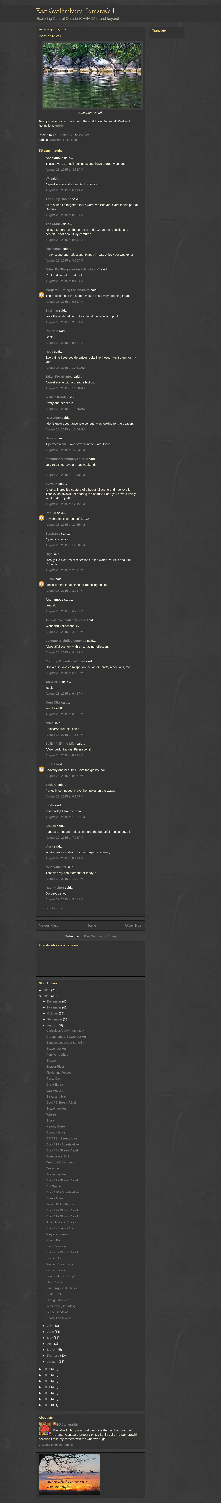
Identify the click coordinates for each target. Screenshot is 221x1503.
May (50, 1337)
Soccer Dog (54, 1258)
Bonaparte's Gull (57, 1156)
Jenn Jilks (53, 702)
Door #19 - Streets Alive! (63, 1144)
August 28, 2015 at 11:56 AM (65, 429)
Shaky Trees (54, 1198)
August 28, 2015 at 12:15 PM (65, 504)
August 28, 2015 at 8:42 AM (64, 281)
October (53, 1013)
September (55, 1019)
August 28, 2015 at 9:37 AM (64, 322)
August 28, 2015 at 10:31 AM (65, 367)
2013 (47, 1375)
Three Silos (54, 1282)
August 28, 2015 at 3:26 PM (64, 590)
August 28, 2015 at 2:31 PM (64, 570)
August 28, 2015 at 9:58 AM (64, 342)
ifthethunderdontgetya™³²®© (67, 459)
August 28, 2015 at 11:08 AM (65, 388)
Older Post (133, 925)
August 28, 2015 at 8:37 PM (64, 776)
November (54, 1007)
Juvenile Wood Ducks (61, 1222)
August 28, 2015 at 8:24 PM (64, 755)
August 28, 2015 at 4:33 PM (64, 631)
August (52, 1025)
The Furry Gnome (58, 199)
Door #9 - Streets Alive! (62, 1180)
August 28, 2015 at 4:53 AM (64, 169)
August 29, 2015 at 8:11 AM (64, 858)
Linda (50, 805)
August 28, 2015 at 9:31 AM (64, 301)
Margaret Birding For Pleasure (68, 290)
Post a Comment (54, 908)
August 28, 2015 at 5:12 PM (64, 673)
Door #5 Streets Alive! (61, 1102)
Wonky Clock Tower (59, 1264)
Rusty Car (53, 1078)
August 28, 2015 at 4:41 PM (64, 652)
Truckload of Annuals (60, 1162)
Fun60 (50, 579)
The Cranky (54, 224)
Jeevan (51, 826)
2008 (47, 1405)
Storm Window (56, 1246)
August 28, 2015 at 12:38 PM (65, 545)
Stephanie (53, 533)
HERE (59, 125)
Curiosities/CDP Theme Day (65, 1030)
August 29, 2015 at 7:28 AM (64, 837)
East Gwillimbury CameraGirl (75, 11)
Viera (49, 846)
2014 (47, 1369)
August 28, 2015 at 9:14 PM (64, 796)
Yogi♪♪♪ (51, 784)
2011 (47, 1387)
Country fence (56, 1132)
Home (91, 925)
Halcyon (52, 438)
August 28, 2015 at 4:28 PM (64, 611)
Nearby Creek (55, 1126)
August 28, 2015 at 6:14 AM (64, 190)
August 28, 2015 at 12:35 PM (65, 524)
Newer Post (48, 925)
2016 (47, 990)
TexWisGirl (53, 682)
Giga (49, 554)
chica (49, 723)
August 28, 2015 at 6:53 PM (64, 714)
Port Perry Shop (57, 1054)
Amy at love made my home (66, 620)
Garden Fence (56, 1270)
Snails (50, 1120)
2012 (47, 1381)
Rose (49, 351)
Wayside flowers (57, 1234)
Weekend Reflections (63, 139)
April (50, 1343)
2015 (47, 996)
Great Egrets (55, 1084)
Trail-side (52, 1168)
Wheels (51, 1114)
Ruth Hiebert (55, 887)
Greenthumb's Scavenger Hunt (67, 1036)
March (51, 1349)
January (53, 1361)
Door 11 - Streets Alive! (62, 1216)
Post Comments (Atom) (100, 936)
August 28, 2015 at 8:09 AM (64, 215)
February (53, 1355)
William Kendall (57, 397)
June (51, 1331)
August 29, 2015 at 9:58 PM (64, 899)
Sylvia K (52, 483)
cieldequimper (56, 867)
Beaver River (55, 1066)
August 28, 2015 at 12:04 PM (65, 450)
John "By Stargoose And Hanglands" (73, 269)
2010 (47, 1393)
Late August (54, 1090)
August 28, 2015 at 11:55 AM (65, 408)
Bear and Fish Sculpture (62, 1276)
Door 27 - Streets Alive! (62, 1210)
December (54, 1001)
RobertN (52, 331)
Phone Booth (55, 1240)
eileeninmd (54, 248)
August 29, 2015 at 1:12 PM (64, 878)
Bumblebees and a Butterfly (65, 1042)
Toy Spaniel (54, 1186)
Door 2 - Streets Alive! (61, 1228)
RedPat (51, 513)
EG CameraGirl (67, 1424)
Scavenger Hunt (57, 1048)
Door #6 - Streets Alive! (62, 1150)
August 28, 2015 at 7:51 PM (64, 734)
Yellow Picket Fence (60, 1204)
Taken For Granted (59, 376)
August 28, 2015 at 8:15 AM (64, 260)
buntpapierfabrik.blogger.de (66, 640)
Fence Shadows (57, 1312)
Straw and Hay (56, 1096)
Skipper (51, 1060)
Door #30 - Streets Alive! (63, 1192)
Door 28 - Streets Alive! (62, 1252)
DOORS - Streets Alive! (62, 1138)
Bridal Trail (53, 1294)
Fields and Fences (58, 1072)
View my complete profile (56, 1444)
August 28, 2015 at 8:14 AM (64, 240)
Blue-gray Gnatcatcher (61, 1288)
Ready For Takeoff (58, 1318)
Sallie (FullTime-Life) (61, 743)
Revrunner (53, 417)
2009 (47, 1399)
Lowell (50, 764)
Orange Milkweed (58, 1300)
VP (48, 178)
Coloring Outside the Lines (65, 661)
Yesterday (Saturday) (60, 1306)
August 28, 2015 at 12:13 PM (65, 475)
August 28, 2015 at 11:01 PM (65, 817)
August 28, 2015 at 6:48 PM (64, 693)
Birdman (52, 310)
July (50, 1325)
